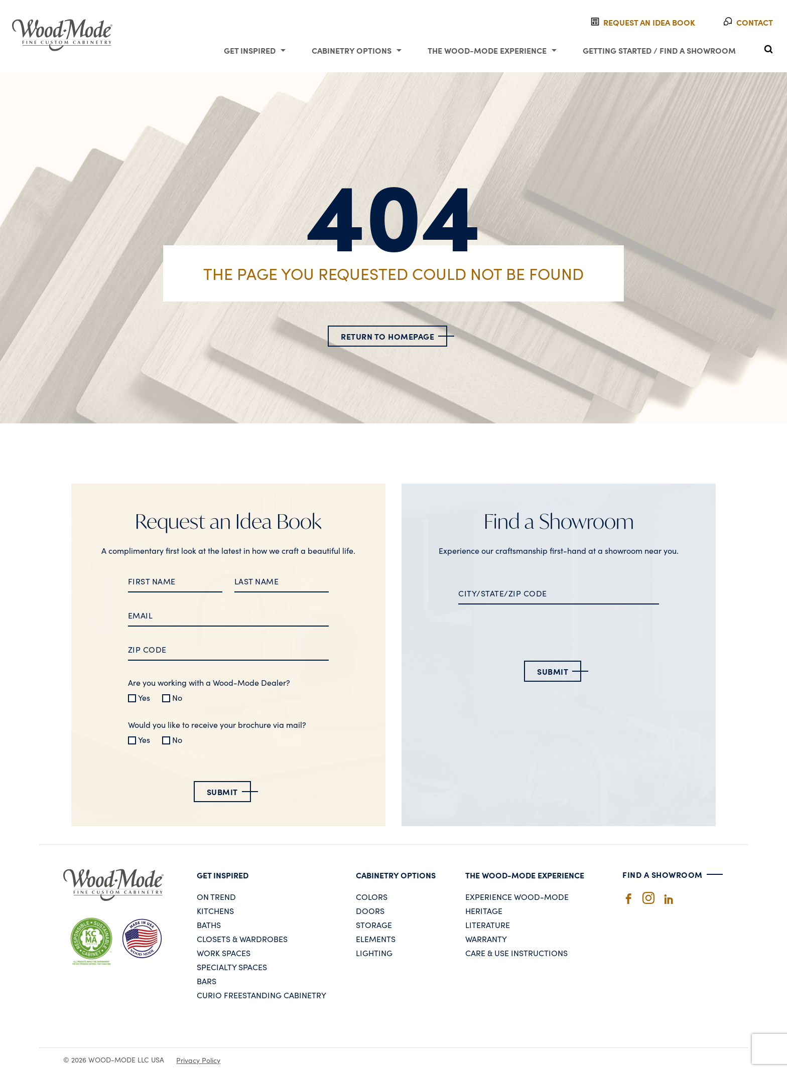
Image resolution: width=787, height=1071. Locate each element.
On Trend (216, 896)
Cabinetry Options (351, 50)
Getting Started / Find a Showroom (659, 50)
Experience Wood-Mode (517, 896)
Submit (222, 791)
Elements (376, 938)
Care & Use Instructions (516, 952)
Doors (370, 910)
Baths (209, 924)
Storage (374, 924)
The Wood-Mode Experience (487, 50)
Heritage (483, 910)
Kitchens (215, 910)
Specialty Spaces (232, 966)
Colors (371, 896)
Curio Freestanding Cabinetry (261, 994)
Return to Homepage (387, 336)
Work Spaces (223, 952)
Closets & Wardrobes (242, 938)
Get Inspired (250, 50)
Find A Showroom (662, 874)
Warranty (486, 938)
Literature (487, 924)
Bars (206, 980)
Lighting (374, 952)
